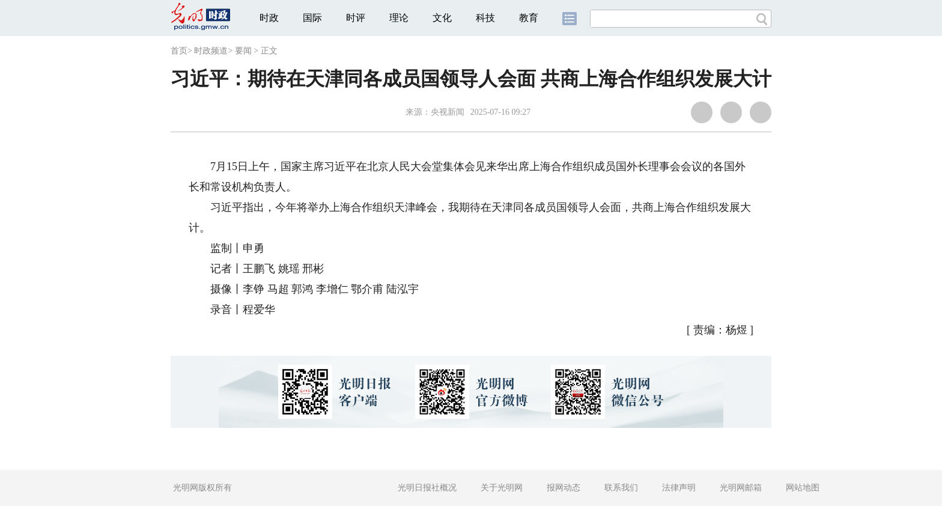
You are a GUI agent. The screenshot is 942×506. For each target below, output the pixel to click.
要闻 (243, 50)
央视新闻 (447, 112)
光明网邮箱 (741, 487)
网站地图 (802, 487)
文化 (442, 18)
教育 (528, 18)
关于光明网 (502, 487)
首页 (179, 50)
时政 (269, 18)
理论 (399, 18)
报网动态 (563, 487)
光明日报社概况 (427, 487)
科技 (485, 18)
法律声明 (679, 487)
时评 (355, 18)
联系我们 (621, 487)
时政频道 (211, 50)
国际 (312, 18)
